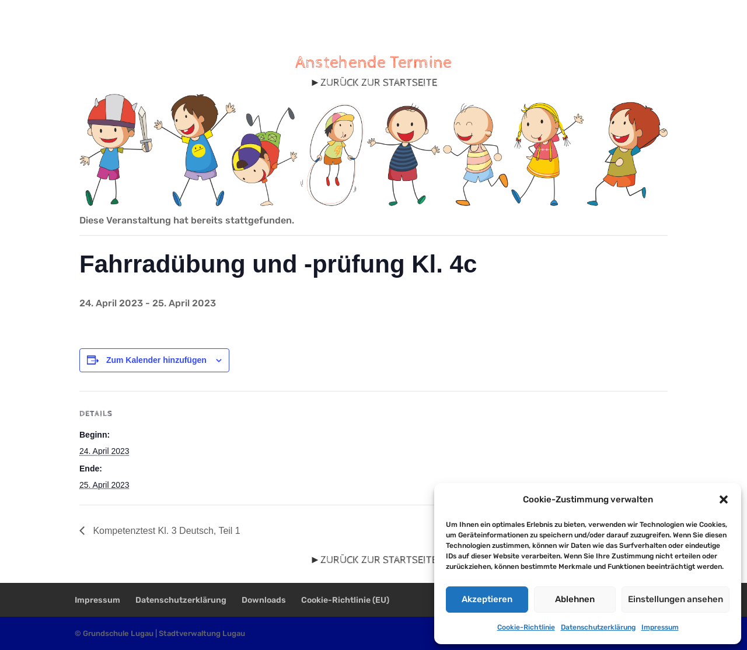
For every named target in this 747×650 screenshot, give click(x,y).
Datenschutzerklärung (598, 627)
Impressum (660, 627)
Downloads (264, 600)
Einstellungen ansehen (675, 599)
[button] (723, 499)
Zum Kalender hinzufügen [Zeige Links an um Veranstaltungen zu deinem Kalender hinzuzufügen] (156, 360)
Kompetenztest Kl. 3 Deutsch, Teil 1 (165, 531)
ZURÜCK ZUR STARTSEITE (378, 82)
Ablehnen (575, 599)
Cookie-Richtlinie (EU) (345, 600)
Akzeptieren (487, 599)
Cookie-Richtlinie (526, 627)
